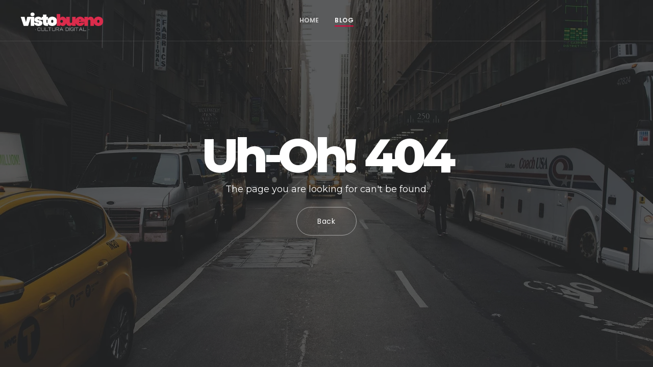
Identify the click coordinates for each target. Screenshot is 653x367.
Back (326, 221)
